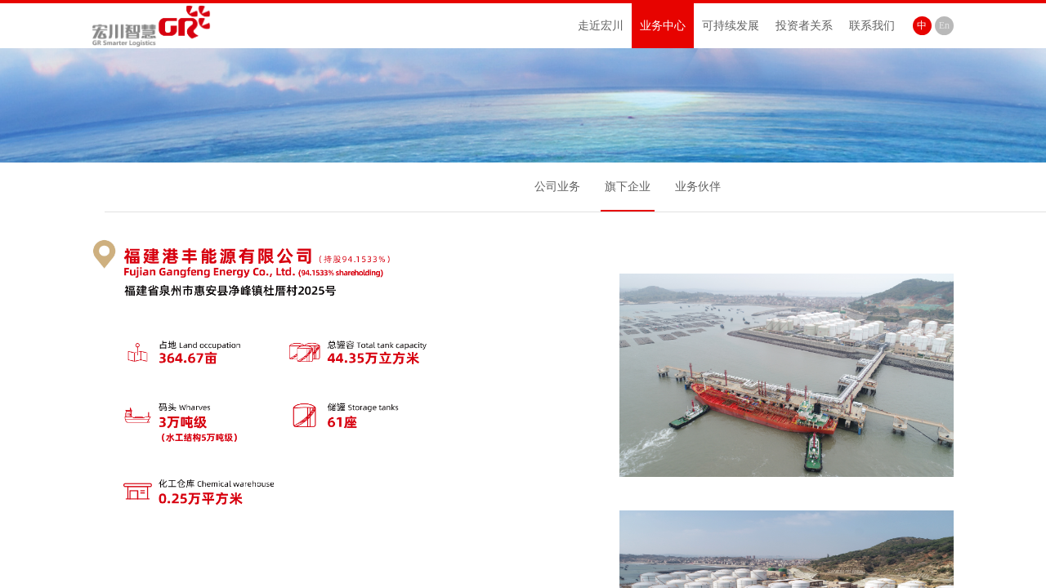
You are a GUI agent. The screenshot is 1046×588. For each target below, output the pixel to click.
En (944, 25)
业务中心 (663, 26)
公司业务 (557, 186)
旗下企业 (627, 186)
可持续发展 (730, 26)
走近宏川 (601, 26)
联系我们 (872, 26)
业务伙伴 (698, 186)
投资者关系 (804, 26)
